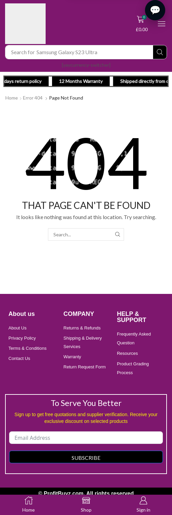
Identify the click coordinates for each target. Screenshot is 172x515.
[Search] (160, 52)
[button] (141, 24)
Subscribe (86, 457)
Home (11, 98)
